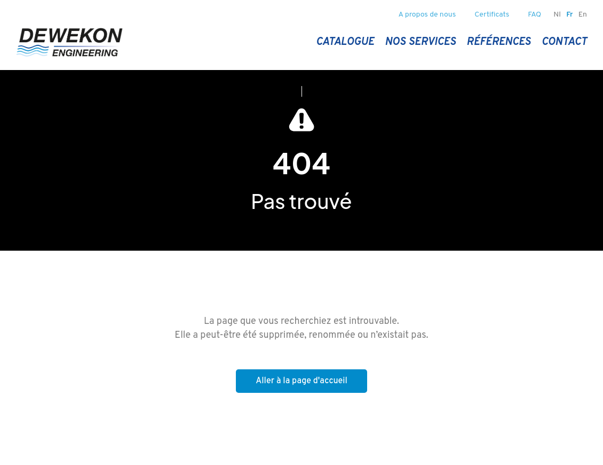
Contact (564, 42)
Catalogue (345, 42)
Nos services (420, 42)
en (582, 14)
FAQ (534, 14)
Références (498, 42)
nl (557, 14)
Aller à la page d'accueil (301, 381)
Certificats (491, 14)
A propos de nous (427, 14)
